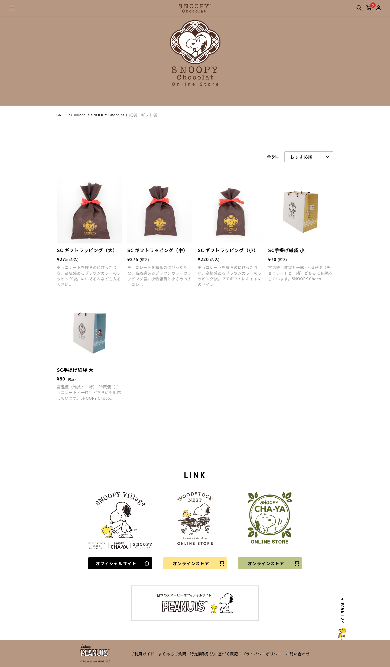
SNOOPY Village (71, 115)
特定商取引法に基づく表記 (214, 653)
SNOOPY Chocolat (107, 115)
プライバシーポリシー (262, 653)
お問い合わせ (298, 653)
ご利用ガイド (142, 653)
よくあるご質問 (172, 653)
